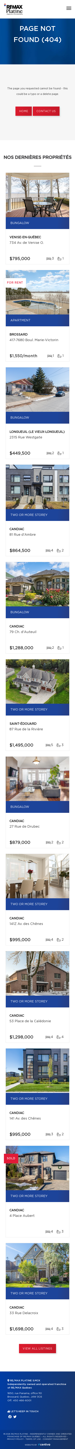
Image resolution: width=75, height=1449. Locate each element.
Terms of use (33, 1439)
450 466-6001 (22, 1400)
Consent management (55, 1439)
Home (23, 111)
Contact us (46, 111)
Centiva (44, 1444)
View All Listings (37, 1348)
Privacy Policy (15, 1439)
